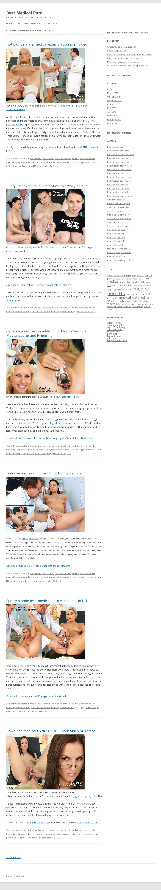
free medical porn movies (119, 214)
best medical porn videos (119, 192)
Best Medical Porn (24, 13)
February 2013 (114, 119)
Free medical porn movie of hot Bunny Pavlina (43, 473)
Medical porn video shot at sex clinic (124, 61)
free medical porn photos (119, 218)
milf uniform (138, 304)
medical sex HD (42, 453)
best (88, 449)
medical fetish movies (130, 285)
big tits (128, 276)
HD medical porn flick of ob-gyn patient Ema (128, 65)
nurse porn (137, 306)
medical (115, 285)
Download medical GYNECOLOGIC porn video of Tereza (50, 730)
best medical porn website (119, 195)
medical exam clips (116, 229)
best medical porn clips (118, 150)
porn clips (112, 333)
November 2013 (114, 100)
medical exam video (116, 241)
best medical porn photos (119, 169)
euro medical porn (116, 199)
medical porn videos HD (62, 162)
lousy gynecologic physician (83, 796)
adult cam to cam (116, 338)
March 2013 (112, 115)
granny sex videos (116, 324)
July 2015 (111, 89)
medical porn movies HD (83, 158)
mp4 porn (118, 307)
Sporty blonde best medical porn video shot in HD (46, 600)
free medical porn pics (117, 222)
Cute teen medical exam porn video (124, 58)
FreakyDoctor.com (135, 279)
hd (87, 577)
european (117, 279)
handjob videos (143, 282)
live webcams (114, 335)
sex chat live (113, 331)
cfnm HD (140, 276)
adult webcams (115, 329)
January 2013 (113, 123)
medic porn (11, 711)
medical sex (12, 166)
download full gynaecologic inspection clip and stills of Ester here (39, 284)
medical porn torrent (40, 162)
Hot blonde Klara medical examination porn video (46, 44)
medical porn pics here (88, 822)
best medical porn (115, 146)
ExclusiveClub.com (65, 814)
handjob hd (132, 282)
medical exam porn (116, 237)
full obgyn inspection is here (64, 396)
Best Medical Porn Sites (29, 23)
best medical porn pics (118, 173)
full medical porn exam (38, 822)
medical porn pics (133, 294)
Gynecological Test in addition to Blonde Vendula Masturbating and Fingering (46, 333)
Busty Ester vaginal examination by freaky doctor (46, 185)
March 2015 (112, 93)
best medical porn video (118, 188)
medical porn (126, 289)
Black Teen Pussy (116, 327)
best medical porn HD (117, 158)
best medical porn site (117, 184)
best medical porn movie (119, 162)
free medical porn (115, 211)
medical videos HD (27, 166)
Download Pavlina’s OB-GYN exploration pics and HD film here (38, 565)
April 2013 (111, 111)
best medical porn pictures (120, 177)
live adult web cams (117, 340)
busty (134, 276)
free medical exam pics (118, 207)
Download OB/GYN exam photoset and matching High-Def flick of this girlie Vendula (49, 438)
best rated (96, 449)
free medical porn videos (42, 158)
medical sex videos (128, 301)
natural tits (126, 307)
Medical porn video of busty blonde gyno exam (129, 54)
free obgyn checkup (30, 538)
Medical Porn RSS (55, 23)
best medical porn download (120, 154)
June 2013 (111, 104)
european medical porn (118, 203)
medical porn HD (63, 158)
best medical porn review (119, 180)
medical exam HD (115, 233)
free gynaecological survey (50, 423)
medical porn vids (18, 581)
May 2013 (111, 108)
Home (9, 23)
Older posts (13, 857)
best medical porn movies (119, 165)
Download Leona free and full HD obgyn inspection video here (38, 696)
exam (124, 279)
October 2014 (113, 96)
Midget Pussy (114, 322)
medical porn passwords (18, 162)
